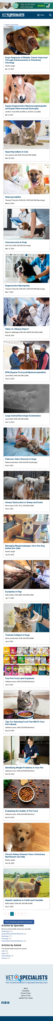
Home (13, 15)
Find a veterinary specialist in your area (18, 922)
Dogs (3, 953)
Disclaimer (25, 991)
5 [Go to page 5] (18, 914)
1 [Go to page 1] (5, 914)
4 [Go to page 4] (15, 914)
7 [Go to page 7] (25, 914)
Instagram (8, 1002)
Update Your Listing (25, 998)
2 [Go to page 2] (8, 914)
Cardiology (5, 931)
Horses (4, 958)
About (26, 988)
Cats (3, 951)
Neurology (5, 936)
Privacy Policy (26, 993)
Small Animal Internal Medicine (12, 941)
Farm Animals (6, 956)
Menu (42, 15)
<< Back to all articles (10, 25)
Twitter (5, 1002)
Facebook (2, 1002)
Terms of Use (25, 996)
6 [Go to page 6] (22, 914)
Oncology (4, 939)
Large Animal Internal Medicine (12, 934)
